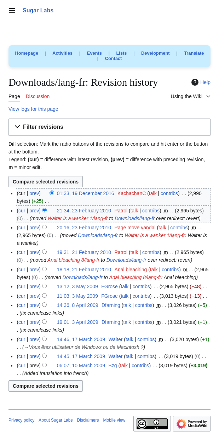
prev (34, 193)
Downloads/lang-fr (135, 218)
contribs (169, 193)
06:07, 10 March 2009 (81, 365)
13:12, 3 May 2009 (77, 286)
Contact (113, 58)
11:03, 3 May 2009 (77, 296)
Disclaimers (88, 420)
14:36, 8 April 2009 (77, 305)
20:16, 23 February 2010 (84, 227)
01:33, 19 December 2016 (85, 193)
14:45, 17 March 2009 (81, 356)
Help (200, 82)
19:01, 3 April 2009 (77, 322)
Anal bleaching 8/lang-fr (73, 260)
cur (21, 210)
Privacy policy (21, 420)
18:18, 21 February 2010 (84, 269)
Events (94, 53)
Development (155, 53)
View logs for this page (33, 109)
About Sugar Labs (56, 420)
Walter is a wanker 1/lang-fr (78, 218)
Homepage (26, 53)
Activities (62, 53)
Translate (194, 53)
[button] (109, 127)
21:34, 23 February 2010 (84, 210)
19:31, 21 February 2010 (84, 252)
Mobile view (114, 420)
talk (153, 193)
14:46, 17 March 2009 (81, 339)
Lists (121, 53)
